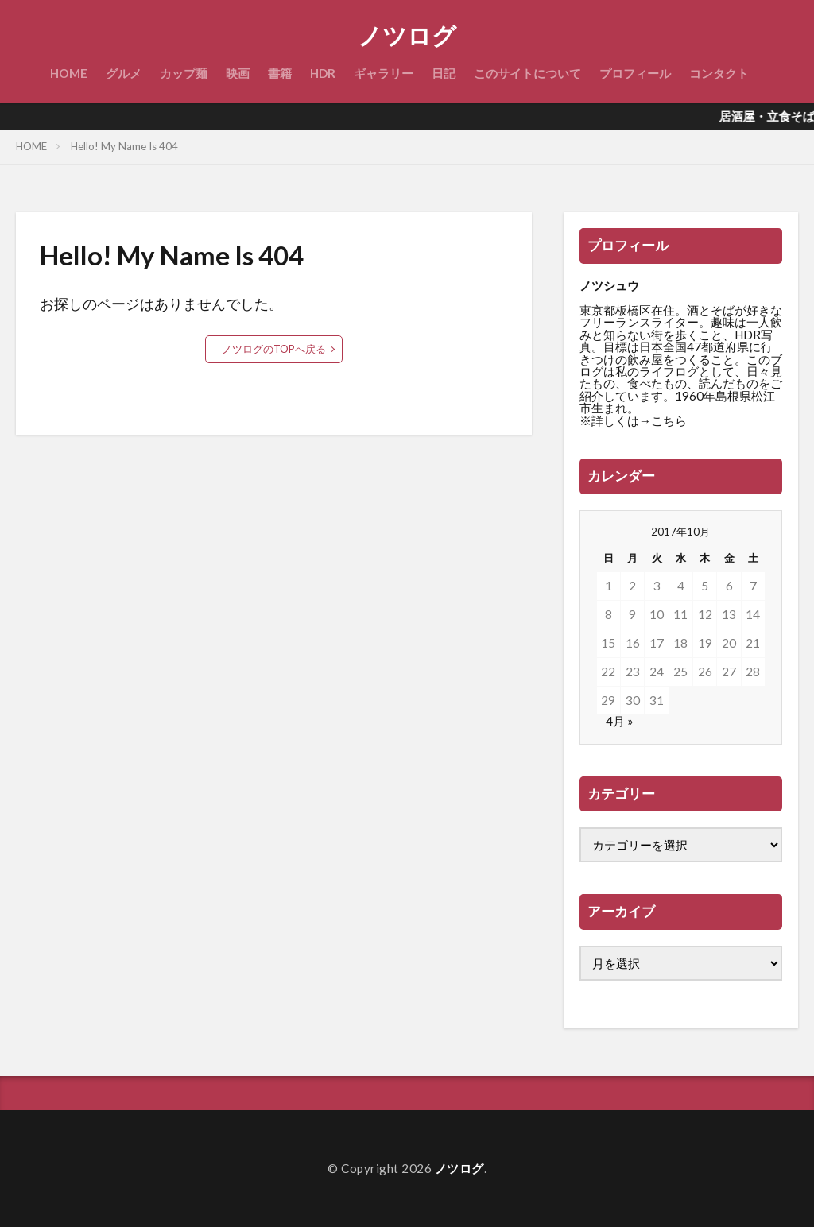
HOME (68, 73)
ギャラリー (383, 73)
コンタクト (719, 73)
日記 (443, 73)
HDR (322, 73)
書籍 (280, 73)
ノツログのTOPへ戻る (274, 349)
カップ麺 (183, 73)
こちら (669, 420)
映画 (238, 73)
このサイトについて (527, 73)
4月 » (620, 721)
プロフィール (635, 73)
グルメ (123, 73)
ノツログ (407, 36)
